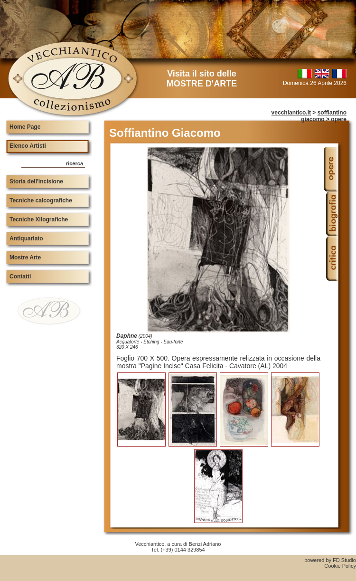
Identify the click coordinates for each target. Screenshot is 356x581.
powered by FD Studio (330, 560)
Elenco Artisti (27, 146)
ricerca (74, 163)
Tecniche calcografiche (40, 200)
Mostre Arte (25, 257)
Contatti (20, 276)
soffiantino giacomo (324, 116)
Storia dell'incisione (36, 181)
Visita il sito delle (202, 78)
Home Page (24, 127)
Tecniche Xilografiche (38, 219)
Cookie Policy (340, 566)
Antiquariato (26, 238)
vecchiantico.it (291, 112)
